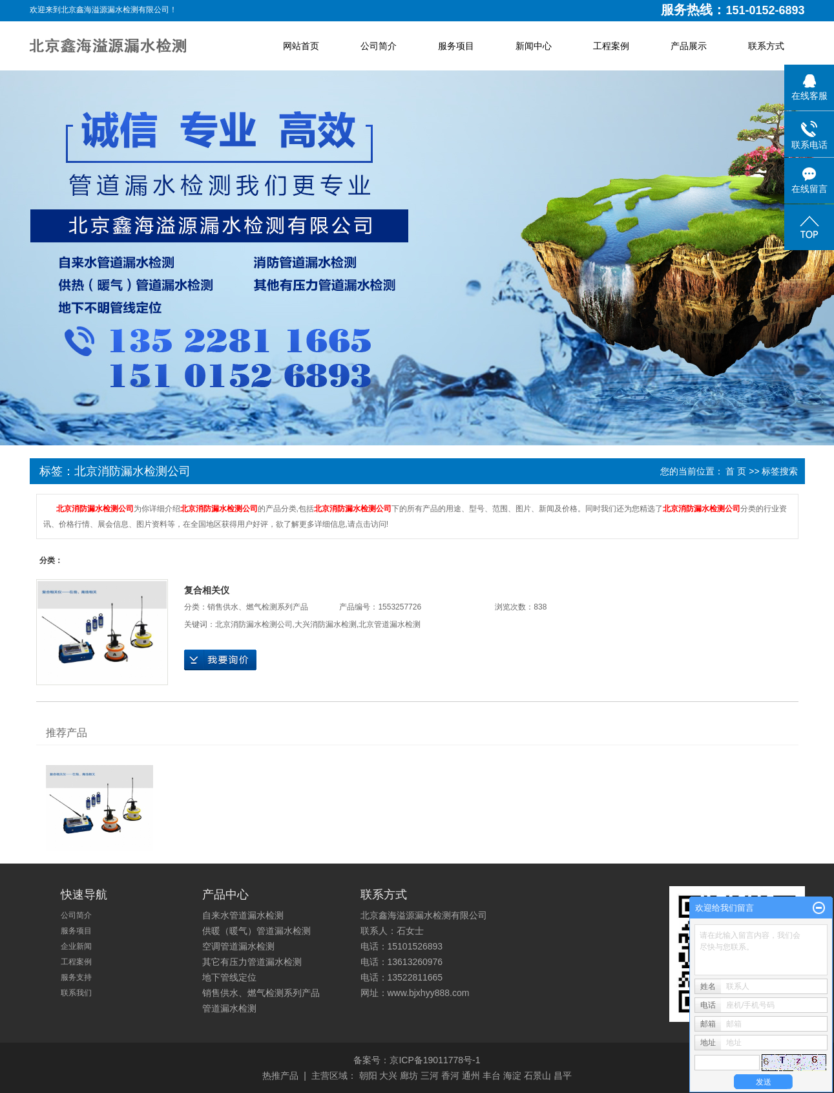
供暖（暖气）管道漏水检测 (256, 931)
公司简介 (378, 46)
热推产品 (280, 1075)
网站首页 (301, 46)
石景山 (537, 1075)
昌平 (563, 1075)
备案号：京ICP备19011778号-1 (416, 1060)
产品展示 (689, 46)
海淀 (512, 1075)
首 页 (735, 471)
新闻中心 (534, 46)
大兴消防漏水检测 (326, 624)
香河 (450, 1075)
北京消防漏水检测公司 (254, 624)
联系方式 (766, 46)
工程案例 (611, 46)
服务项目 (456, 46)
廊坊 (409, 1075)
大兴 (388, 1075)
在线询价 (220, 660)
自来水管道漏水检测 (243, 915)
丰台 (492, 1075)
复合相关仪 (206, 590)
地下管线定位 (229, 977)
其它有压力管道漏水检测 (252, 962)
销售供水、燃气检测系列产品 (257, 606)
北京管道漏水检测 (390, 624)
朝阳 (368, 1075)
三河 (430, 1075)
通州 (471, 1075)
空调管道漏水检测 (238, 946)
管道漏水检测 (229, 1008)
